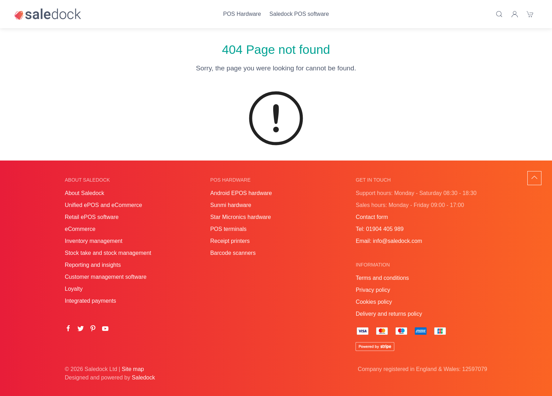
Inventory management (94, 241)
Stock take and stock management (108, 253)
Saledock (143, 378)
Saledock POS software (299, 14)
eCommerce (80, 229)
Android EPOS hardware (241, 193)
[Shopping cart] (530, 14)
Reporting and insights (93, 265)
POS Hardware (242, 14)
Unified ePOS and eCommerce (103, 205)
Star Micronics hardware (240, 217)
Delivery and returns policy (389, 314)
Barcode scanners (233, 253)
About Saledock (84, 193)
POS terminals (228, 229)
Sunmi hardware (230, 205)
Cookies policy (374, 302)
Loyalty (74, 289)
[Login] (514, 14)
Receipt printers (230, 241)
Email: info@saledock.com (389, 241)
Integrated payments (90, 301)
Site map (133, 369)
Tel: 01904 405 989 (379, 229)
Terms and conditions (382, 278)
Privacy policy (373, 290)
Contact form (372, 217)
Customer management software (105, 277)
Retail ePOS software (92, 217)
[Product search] (499, 14)
